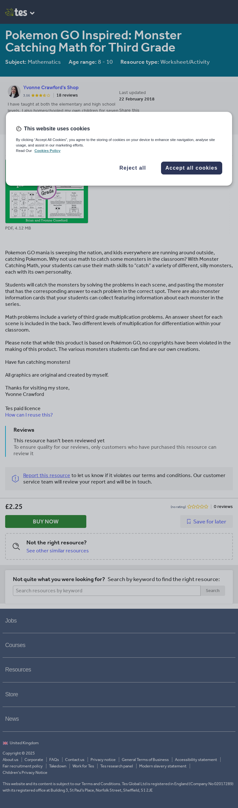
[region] (119, 149)
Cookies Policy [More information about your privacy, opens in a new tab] (47, 151)
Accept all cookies (191, 168)
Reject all (132, 168)
